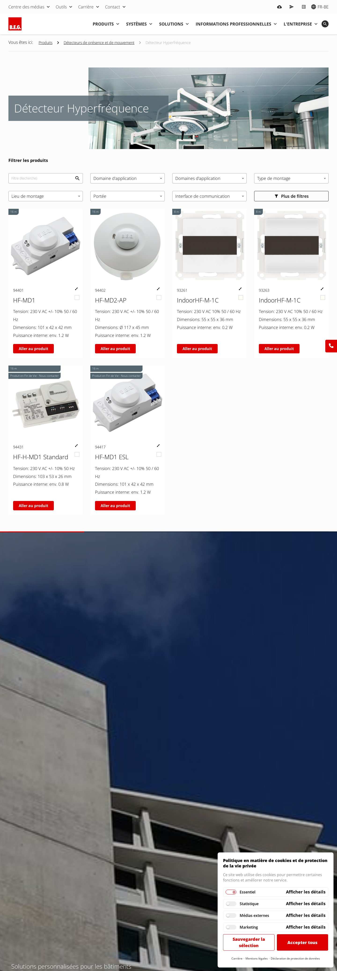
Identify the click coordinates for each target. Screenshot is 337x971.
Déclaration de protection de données (295, 958)
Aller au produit (33, 348)
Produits (45, 43)
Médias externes (254, 915)
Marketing (249, 927)
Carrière (236, 958)
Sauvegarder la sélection (249, 942)
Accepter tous (302, 942)
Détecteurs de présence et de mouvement (99, 43)
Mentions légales (256, 958)
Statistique (249, 903)
